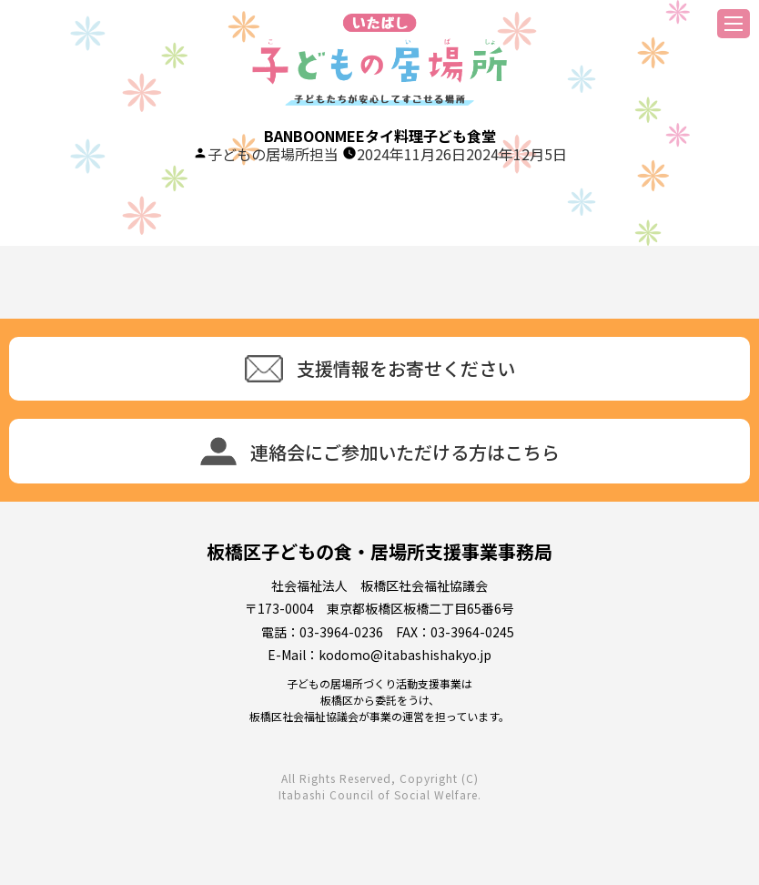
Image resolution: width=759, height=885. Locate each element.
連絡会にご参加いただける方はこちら (380, 451)
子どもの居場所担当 (273, 154)
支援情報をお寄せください (380, 368)
